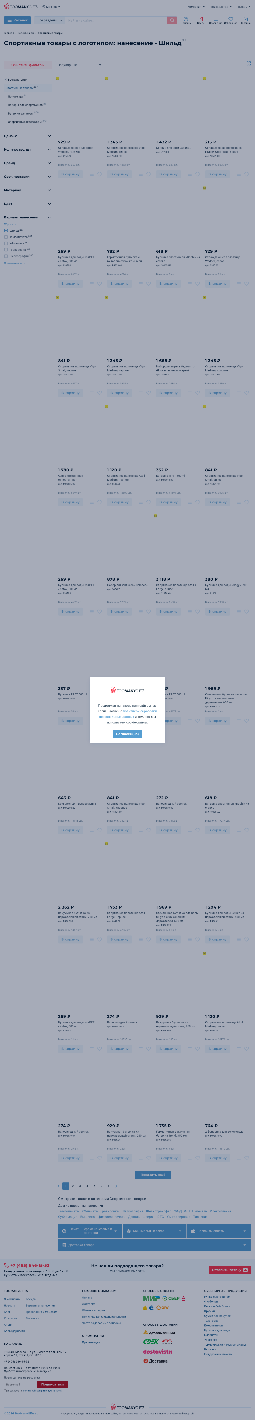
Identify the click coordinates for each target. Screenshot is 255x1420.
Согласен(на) (127, 734)
